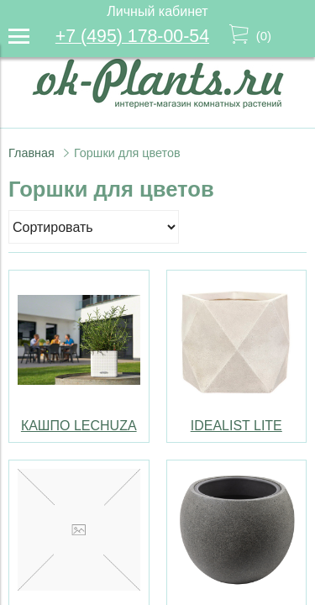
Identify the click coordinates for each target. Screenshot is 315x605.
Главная (31, 153)
